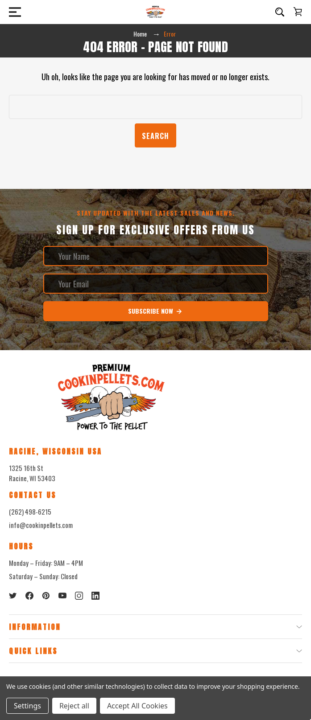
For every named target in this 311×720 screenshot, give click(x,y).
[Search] (279, 12)
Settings (27, 706)
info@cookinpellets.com (41, 525)
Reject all (74, 706)
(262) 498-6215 (30, 511)
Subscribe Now (155, 311)
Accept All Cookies (137, 706)
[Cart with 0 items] (297, 11)
